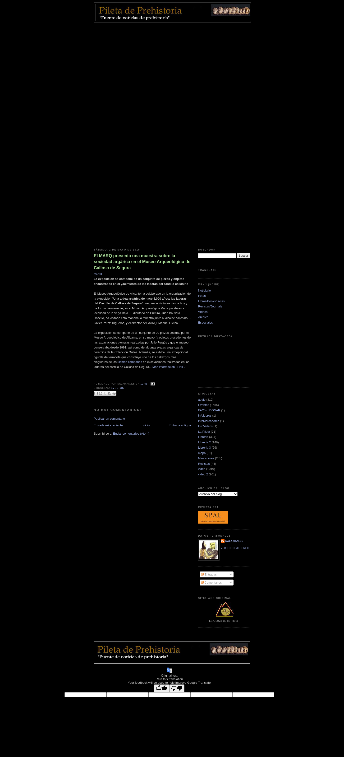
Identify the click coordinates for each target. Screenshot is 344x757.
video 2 (203, 474)
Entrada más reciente (108, 425)
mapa (202, 453)
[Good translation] (161, 688)
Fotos (202, 295)
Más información (163, 367)
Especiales (205, 322)
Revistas (204, 463)
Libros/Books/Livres (211, 301)
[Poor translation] (176, 688)
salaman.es (234, 541)
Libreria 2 (204, 442)
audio (202, 399)
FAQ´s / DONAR (209, 410)
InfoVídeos (205, 426)
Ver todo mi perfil (235, 548)
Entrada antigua (180, 425)
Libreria (203, 437)
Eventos (117, 388)
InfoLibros (204, 415)
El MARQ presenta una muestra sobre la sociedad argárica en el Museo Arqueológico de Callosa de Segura (142, 261)
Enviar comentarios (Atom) (131, 433)
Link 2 (181, 367)
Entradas (209, 574)
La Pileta (204, 431)
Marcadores (206, 458)
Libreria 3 (204, 447)
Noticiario (204, 290)
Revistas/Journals (210, 306)
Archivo (203, 317)
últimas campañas (130, 362)
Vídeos (203, 312)
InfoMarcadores (208, 421)
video (202, 469)
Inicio (146, 425)
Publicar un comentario (109, 418)
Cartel (98, 274)
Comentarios (211, 582)
